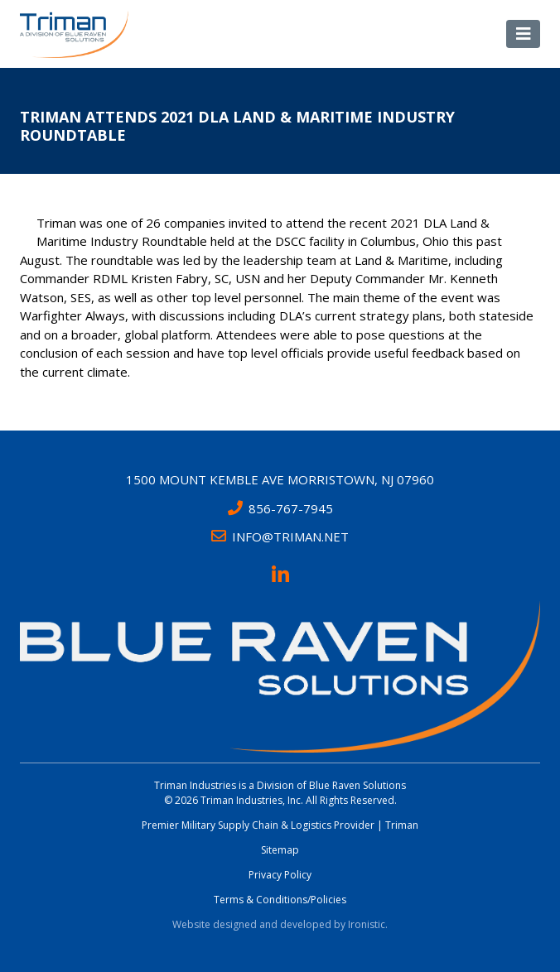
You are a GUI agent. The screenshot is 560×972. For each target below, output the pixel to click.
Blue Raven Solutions (357, 785)
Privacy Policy (280, 875)
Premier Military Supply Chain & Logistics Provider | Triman (280, 825)
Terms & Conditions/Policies (280, 900)
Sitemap (280, 850)
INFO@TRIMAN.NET (280, 536)
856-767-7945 (280, 508)
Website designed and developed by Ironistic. (280, 924)
